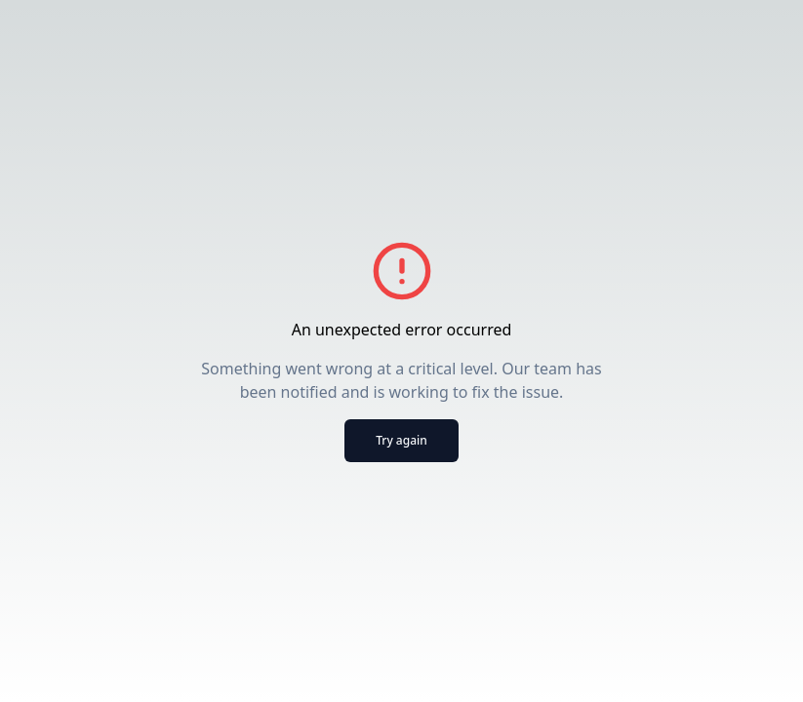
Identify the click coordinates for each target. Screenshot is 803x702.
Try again (401, 440)
